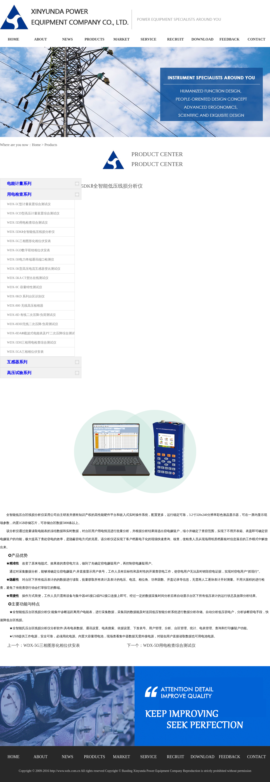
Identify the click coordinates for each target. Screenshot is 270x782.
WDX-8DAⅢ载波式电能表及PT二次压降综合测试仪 (42, 333)
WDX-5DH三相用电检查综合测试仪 (31, 342)
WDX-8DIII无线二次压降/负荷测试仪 (32, 324)
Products (51, 145)
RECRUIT (175, 39)
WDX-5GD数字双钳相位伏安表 (28, 250)
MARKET (121, 39)
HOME (13, 39)
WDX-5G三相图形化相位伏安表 (29, 241)
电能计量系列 (19, 183)
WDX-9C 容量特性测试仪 (24, 287)
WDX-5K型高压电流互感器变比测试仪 (33, 268)
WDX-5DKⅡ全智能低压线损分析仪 (31, 232)
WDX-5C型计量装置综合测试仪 (29, 204)
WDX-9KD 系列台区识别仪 (26, 296)
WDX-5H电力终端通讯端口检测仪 (30, 259)
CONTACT (257, 39)
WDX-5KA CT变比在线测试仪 (27, 278)
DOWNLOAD (202, 39)
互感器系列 (17, 362)
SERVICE (149, 39)
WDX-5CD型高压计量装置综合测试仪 (33, 213)
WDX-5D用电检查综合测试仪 (27, 222)
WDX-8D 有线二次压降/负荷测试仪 (31, 315)
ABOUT (40, 39)
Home (36, 145)
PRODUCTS (94, 39)
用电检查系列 (19, 194)
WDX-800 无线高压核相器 (25, 305)
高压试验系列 (19, 373)
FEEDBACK (230, 39)
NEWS (67, 39)
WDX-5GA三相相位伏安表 (25, 351)
